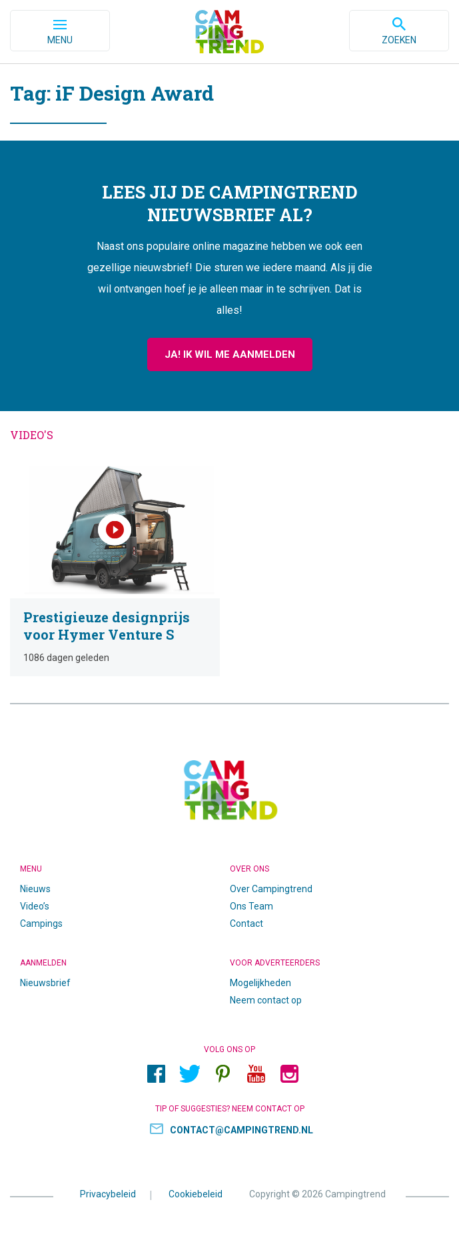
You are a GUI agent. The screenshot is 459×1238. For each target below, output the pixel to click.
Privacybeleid (108, 1194)
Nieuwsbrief (45, 982)
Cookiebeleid (196, 1194)
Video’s (34, 906)
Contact (246, 923)
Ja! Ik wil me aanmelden (230, 354)
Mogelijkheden (260, 982)
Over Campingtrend (271, 889)
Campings (41, 923)
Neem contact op (266, 1000)
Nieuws (35, 889)
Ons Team (251, 906)
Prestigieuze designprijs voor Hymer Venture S (115, 569)
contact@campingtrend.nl (241, 1130)
